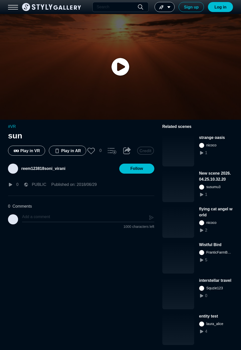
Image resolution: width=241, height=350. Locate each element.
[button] (91, 151)
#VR (12, 126)
